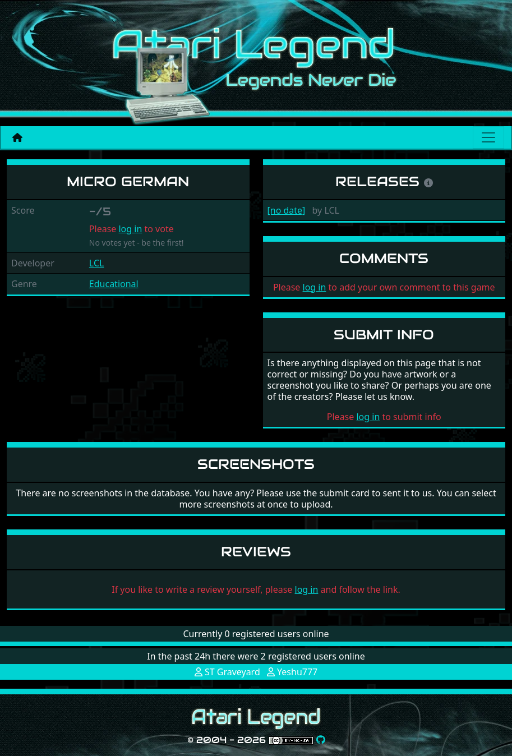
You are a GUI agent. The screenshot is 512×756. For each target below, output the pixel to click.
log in (130, 229)
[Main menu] (488, 137)
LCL (96, 263)
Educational (114, 284)
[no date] (286, 210)
